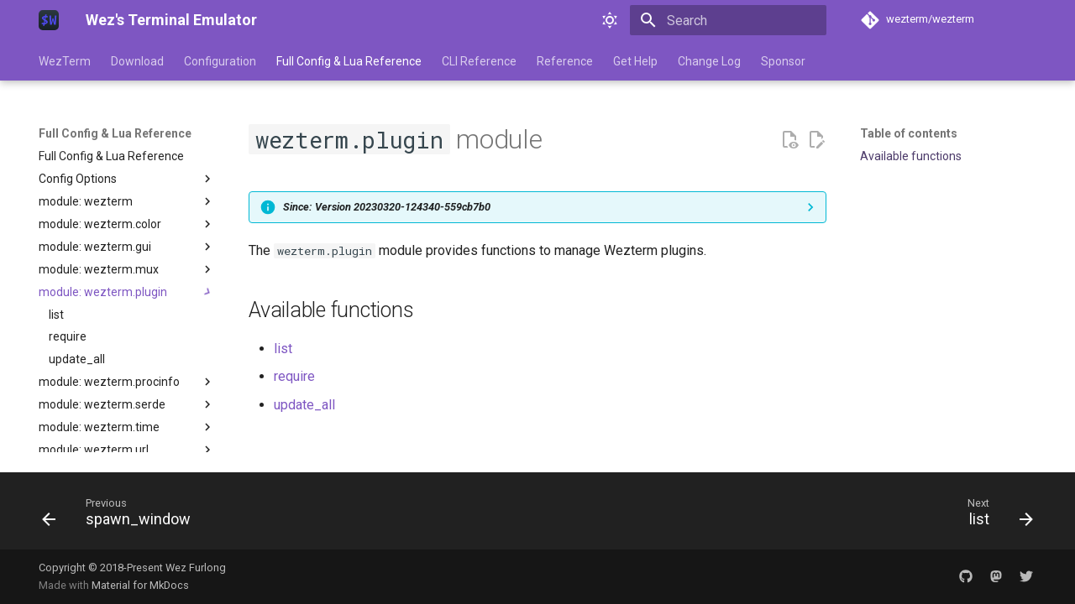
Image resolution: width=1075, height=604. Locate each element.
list (283, 349)
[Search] (728, 20)
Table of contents (908, 133)
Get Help (635, 61)
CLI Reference (479, 61)
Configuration (220, 61)
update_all (304, 405)
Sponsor (783, 61)
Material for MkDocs (140, 585)
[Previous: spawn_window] (122, 515)
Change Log (709, 61)
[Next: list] (994, 515)
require (294, 376)
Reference (565, 61)
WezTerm (65, 61)
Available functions (911, 156)
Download (137, 61)
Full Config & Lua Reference (349, 61)
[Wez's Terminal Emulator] (49, 20)
